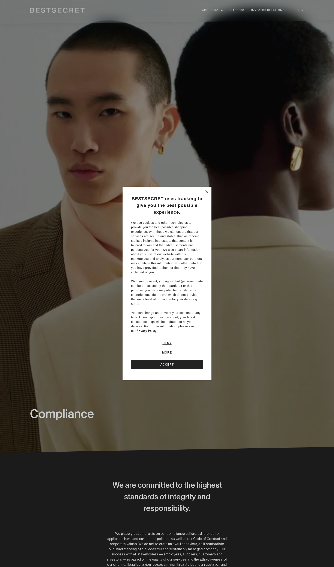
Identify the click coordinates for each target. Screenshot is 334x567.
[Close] (206, 191)
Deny (166, 343)
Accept (167, 364)
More (167, 352)
